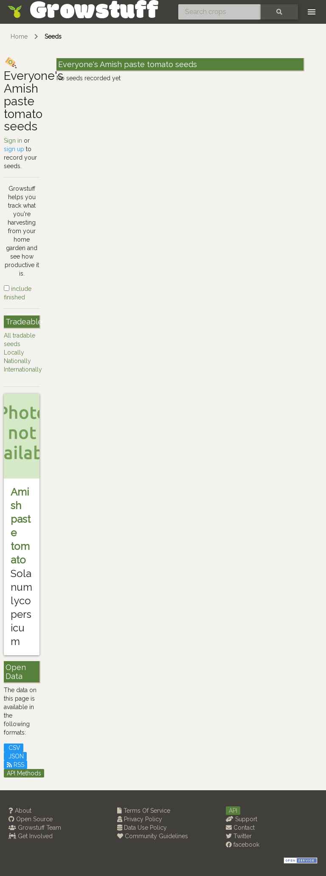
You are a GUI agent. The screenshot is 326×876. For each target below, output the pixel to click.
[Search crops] (219, 12)
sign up (14, 149)
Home (19, 36)
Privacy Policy (139, 819)
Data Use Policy (142, 827)
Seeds (53, 36)
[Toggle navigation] (311, 12)
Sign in (13, 140)
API (233, 810)
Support (241, 819)
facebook (242, 844)
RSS (15, 764)
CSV (13, 747)
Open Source (30, 819)
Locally (14, 352)
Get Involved (30, 836)
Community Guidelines (152, 836)
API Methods (24, 773)
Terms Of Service (143, 810)
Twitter (239, 836)
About (19, 810)
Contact (240, 827)
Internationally (23, 369)
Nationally (17, 361)
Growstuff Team (34, 827)
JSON (15, 756)
